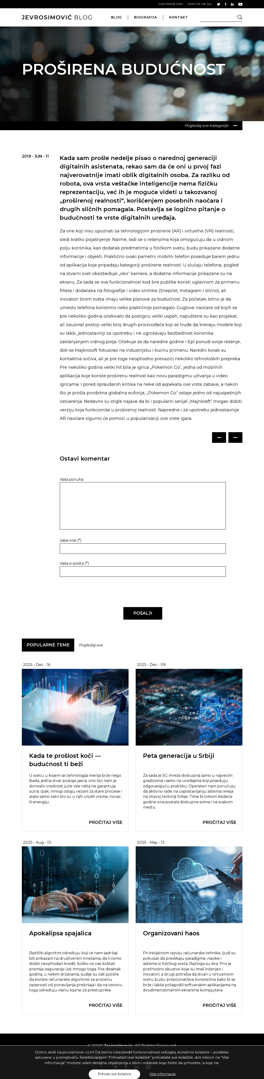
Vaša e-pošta (74, 563)
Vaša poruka (71, 479)
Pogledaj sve (91, 645)
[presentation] (92, 592)
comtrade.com (171, 4)
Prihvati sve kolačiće (114, 1074)
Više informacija (163, 1074)
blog (57, 17)
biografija (145, 17)
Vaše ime (71, 540)
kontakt (178, 17)
